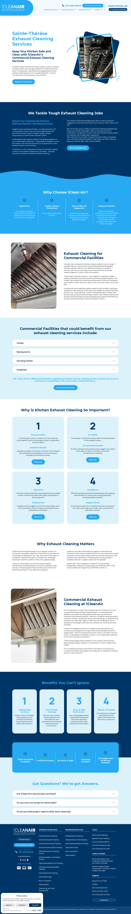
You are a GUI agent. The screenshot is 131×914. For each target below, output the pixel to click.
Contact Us (104, 900)
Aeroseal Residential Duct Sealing (77, 844)
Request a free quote (23, 82)
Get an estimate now (78, 148)
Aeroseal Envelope (45, 877)
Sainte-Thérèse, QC (118, 6)
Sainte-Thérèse (24, 850)
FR (102, 10)
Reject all (8, 905)
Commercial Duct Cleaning (48, 836)
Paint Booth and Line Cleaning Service (49, 852)
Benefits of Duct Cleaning (100, 838)
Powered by (33, 910)
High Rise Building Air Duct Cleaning (51, 863)
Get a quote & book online (93, 5)
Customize (22, 905)
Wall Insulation (44, 885)
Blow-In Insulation (45, 881)
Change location (118, 9)
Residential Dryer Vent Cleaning (76, 840)
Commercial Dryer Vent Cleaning (50, 844)
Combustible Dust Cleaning (48, 873)
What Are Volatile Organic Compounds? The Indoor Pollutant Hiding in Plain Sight (104, 868)
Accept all (35, 905)
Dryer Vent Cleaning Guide (101, 845)
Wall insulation (70, 855)
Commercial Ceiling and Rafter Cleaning (49, 868)
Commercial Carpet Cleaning (48, 840)
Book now (38, 462)
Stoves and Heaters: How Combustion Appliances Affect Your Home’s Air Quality (102, 861)
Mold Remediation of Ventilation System (49, 858)
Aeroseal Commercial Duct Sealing (50, 847)
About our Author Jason (100, 891)
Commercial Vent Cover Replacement (47, 889)
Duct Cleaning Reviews (100, 888)
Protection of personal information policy (67, 909)
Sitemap (97, 909)
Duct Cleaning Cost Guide (101, 849)
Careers (95, 884)
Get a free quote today (65, 387)
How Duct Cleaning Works (101, 842)
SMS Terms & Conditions (87, 909)
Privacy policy (50, 909)
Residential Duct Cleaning (74, 836)
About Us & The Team (99, 881)
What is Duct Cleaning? (100, 835)
